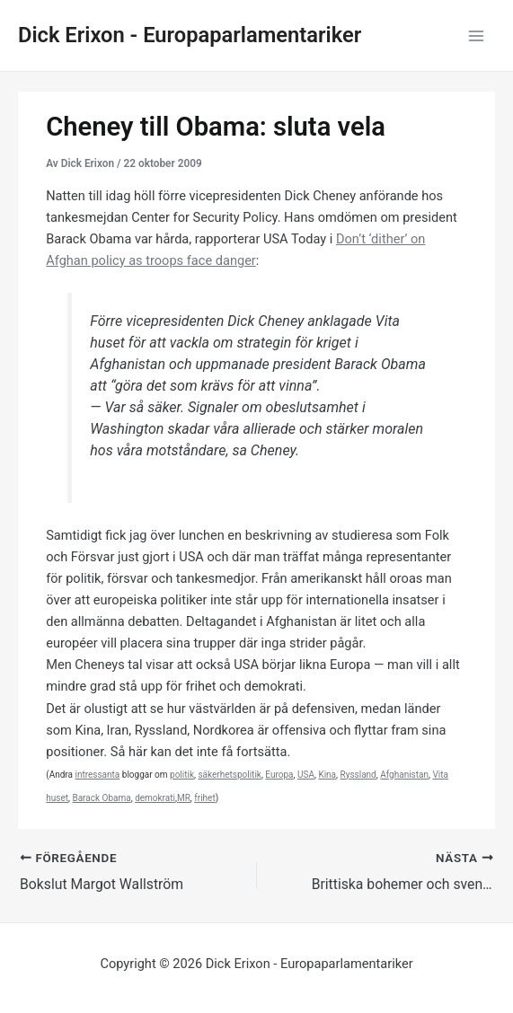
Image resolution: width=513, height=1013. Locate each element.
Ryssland (358, 775)
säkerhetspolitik (229, 775)
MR (183, 798)
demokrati (155, 798)
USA (305, 775)
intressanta (97, 775)
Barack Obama (101, 798)
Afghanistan (404, 775)
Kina (327, 775)
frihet (204, 798)
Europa (279, 775)
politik (182, 775)
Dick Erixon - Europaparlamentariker (189, 35)
